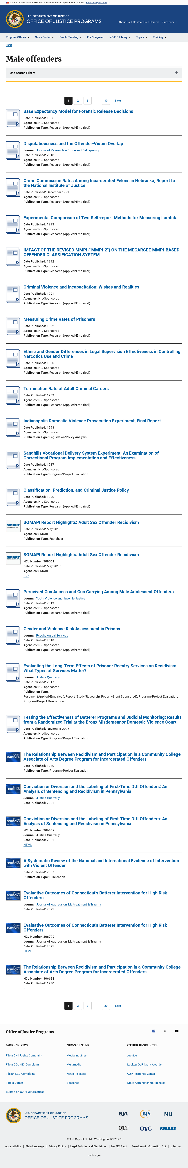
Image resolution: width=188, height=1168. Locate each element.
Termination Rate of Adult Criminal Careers (66, 388)
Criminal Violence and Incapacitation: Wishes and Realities (81, 287)
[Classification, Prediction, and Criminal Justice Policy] (13, 505)
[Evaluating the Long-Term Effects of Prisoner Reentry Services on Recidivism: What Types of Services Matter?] (13, 681)
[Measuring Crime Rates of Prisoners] (13, 334)
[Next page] (119, 101)
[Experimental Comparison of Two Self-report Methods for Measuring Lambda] (13, 232)
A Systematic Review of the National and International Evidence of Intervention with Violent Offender (101, 863)
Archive (132, 1055)
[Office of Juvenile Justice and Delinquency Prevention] (123, 1132)
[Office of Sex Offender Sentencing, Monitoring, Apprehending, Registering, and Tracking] (168, 1131)
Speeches (73, 1082)
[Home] (64, 19)
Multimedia (74, 1064)
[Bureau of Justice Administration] (123, 1117)
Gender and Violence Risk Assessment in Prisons (72, 628)
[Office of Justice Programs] (15, 19)
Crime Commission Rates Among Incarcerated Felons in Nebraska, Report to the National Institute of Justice (99, 183)
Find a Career (14, 1082)
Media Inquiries (76, 1055)
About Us (124, 22)
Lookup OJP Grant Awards (144, 1064)
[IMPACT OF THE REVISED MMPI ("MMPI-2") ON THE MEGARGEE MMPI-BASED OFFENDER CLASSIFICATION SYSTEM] (13, 265)
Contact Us (140, 22)
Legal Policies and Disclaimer (88, 1146)
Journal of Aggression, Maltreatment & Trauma (68, 904)
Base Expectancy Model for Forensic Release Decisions (78, 111)
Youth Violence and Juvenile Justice (60, 598)
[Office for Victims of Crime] (146, 1131)
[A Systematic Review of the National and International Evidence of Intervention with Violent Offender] (13, 864)
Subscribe (168, 22)
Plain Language (35, 1146)
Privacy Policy (57, 1146)
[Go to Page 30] (106, 101)
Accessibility (13, 1146)
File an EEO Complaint (20, 1073)
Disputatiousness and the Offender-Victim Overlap (73, 143)
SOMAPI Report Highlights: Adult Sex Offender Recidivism (81, 522)
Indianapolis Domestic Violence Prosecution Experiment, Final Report (92, 420)
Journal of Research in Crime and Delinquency (67, 150)
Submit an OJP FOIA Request (25, 1092)
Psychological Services (52, 635)
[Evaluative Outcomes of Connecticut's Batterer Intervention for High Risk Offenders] (13, 896)
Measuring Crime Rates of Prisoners (59, 319)
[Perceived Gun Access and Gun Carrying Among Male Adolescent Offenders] (13, 607)
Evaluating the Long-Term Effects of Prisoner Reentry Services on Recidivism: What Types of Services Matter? (101, 668)
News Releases (76, 1073)
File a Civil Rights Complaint (24, 1055)
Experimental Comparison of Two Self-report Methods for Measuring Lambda (101, 217)
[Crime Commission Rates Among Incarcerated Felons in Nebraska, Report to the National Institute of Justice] (13, 195)
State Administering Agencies (146, 1082)
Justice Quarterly (48, 677)
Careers (154, 22)
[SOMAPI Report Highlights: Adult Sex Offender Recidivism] (13, 526)
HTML (28, 845)
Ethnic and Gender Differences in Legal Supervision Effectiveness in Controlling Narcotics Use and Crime (102, 354)
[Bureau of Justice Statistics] (146, 1119)
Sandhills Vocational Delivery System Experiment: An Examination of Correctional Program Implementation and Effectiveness (91, 455)
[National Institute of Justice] (168, 1117)
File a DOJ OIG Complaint (22, 1064)
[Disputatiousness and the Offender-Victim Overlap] (13, 158)
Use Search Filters (22, 73)
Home (9, 45)
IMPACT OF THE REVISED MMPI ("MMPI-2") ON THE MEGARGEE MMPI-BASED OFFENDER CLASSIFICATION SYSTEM (102, 252)
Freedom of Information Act (149, 1146)
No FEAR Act (119, 1146)
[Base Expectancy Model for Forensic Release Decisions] (13, 126)
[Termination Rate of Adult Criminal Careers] (13, 403)
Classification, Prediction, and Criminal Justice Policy (76, 490)
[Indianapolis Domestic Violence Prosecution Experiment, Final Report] (13, 436)
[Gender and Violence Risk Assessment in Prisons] (13, 644)
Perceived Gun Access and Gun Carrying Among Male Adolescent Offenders (99, 591)
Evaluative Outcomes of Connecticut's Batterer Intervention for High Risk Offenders (95, 895)
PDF (26, 576)
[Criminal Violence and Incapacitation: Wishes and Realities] (13, 302)
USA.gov (176, 1146)
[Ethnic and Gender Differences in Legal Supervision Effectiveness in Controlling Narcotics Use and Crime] (13, 366)
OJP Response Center (141, 1073)
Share (182, 24)
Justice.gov (94, 1155)
